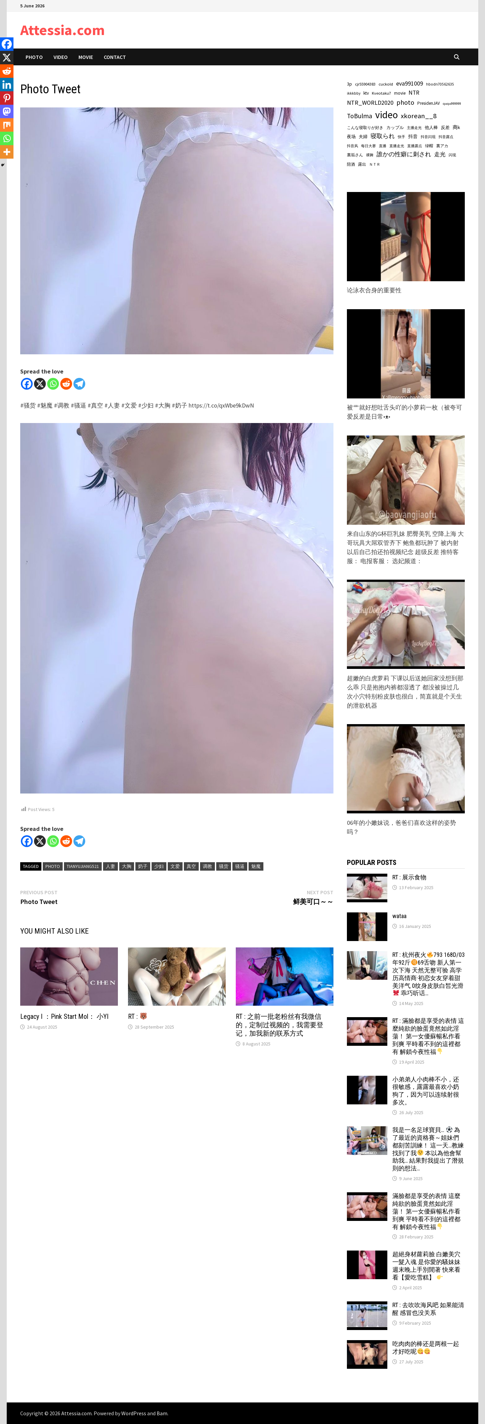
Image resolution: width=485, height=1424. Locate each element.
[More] (6, 152)
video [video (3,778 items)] (386, 114)
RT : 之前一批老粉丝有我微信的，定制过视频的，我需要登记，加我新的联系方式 (279, 1024)
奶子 (143, 866)
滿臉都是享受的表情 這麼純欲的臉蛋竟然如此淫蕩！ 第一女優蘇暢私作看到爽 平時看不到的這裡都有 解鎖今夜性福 (426, 1211)
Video (61, 57)
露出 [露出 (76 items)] (362, 164)
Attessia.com (62, 30)
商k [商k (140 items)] (456, 127)
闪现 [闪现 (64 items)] (452, 155)
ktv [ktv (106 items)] (366, 93)
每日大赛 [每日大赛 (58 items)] (368, 145)
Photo (34, 57)
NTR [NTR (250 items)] (414, 92)
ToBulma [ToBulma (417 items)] (359, 116)
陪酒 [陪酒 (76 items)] (351, 164)
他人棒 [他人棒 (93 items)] (431, 127)
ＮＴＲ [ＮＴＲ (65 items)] (374, 164)
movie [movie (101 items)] (400, 93)
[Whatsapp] (53, 384)
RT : (137, 1016)
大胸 (126, 866)
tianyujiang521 (83, 866)
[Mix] (6, 125)
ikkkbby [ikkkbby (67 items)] (353, 93)
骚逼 (240, 866)
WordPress (133, 1413)
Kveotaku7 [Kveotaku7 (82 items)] (381, 93)
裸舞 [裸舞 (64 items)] (370, 155)
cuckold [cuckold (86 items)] (386, 84)
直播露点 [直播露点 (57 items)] (414, 145)
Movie (85, 57)
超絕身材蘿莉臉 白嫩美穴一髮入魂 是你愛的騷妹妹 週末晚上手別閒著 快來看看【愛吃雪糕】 (426, 1266)
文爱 (175, 866)
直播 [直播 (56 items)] (382, 145)
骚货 (223, 866)
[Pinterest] (6, 98)
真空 (191, 866)
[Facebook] (27, 384)
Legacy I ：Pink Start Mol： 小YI (64, 1016)
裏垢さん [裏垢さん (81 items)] (355, 154)
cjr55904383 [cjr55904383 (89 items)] (365, 84)
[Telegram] (79, 384)
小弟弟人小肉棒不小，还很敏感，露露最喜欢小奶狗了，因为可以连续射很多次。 (425, 1091)
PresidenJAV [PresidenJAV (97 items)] (428, 103)
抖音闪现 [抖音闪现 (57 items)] (428, 136)
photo (52, 866)
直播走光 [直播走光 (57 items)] (396, 145)
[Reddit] (66, 384)
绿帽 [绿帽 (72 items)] (429, 145)
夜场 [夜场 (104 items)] (351, 136)
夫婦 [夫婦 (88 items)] (363, 136)
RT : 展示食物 (409, 877)
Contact (115, 57)
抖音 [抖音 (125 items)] (413, 136)
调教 (207, 866)
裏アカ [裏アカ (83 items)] (442, 145)
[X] (40, 384)
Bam (162, 1413)
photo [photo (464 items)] (405, 102)
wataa (399, 915)
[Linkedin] (6, 84)
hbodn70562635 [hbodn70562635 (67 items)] (440, 84)
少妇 (159, 866)
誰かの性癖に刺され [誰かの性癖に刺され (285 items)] (404, 154)
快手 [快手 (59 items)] (401, 136)
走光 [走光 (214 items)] (440, 154)
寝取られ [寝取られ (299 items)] (382, 136)
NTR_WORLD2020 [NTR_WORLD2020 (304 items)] (370, 102)
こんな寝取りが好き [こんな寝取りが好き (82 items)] (365, 127)
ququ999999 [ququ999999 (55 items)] (452, 103)
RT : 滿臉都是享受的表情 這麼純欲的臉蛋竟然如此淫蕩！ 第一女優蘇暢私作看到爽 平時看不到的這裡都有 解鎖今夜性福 (428, 1036)
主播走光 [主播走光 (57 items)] (414, 127)
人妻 (110, 866)
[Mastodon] (6, 111)
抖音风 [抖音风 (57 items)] (352, 145)
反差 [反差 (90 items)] (445, 127)
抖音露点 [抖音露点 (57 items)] (446, 136)
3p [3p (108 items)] (349, 84)
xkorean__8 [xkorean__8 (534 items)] (419, 115)
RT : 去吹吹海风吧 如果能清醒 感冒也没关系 (428, 1308)
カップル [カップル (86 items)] (395, 127)
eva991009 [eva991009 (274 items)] (409, 83)
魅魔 (256, 866)
